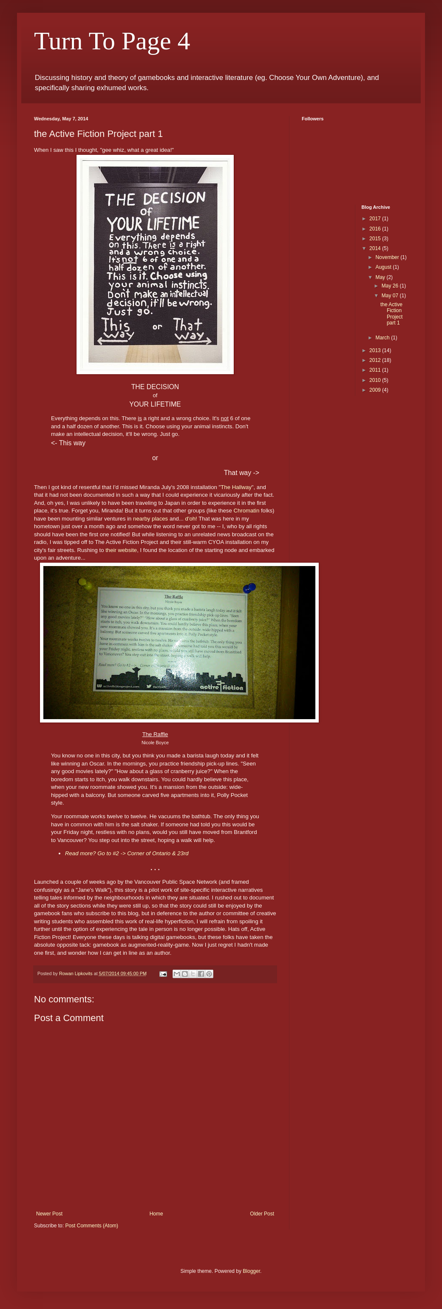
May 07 (391, 296)
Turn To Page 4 (112, 41)
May (380, 277)
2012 (375, 360)
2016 (375, 229)
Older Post (262, 1214)
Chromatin (246, 510)
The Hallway (236, 487)
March (383, 338)
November (387, 257)
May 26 (391, 286)
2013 (375, 350)
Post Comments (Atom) (91, 1226)
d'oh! (191, 518)
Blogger (251, 1271)
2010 (375, 380)
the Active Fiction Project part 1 (391, 314)
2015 (375, 239)
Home (156, 1214)
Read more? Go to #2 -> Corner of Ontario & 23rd (127, 853)
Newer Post (49, 1214)
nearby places (150, 518)
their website (121, 550)
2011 (375, 370)
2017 (375, 219)
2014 (375, 248)
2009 (375, 390)
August (384, 267)
